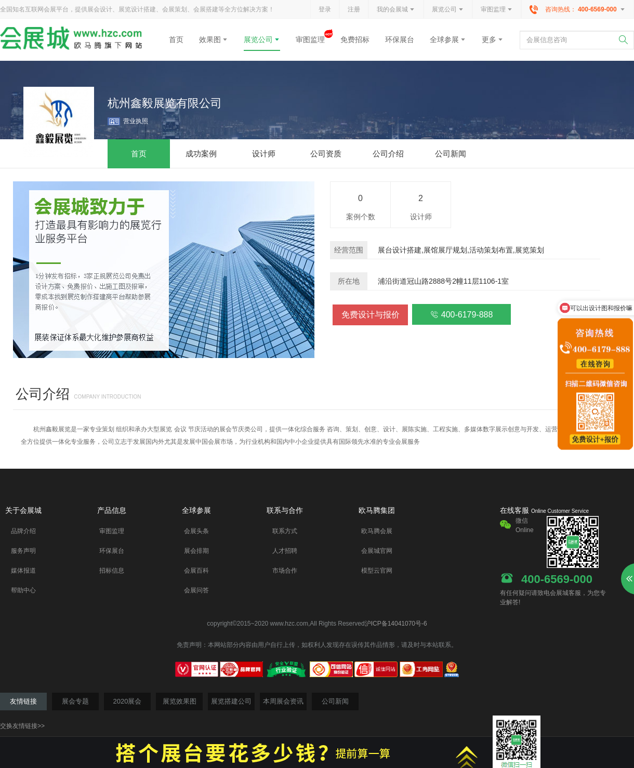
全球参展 (448, 39)
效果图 (213, 39)
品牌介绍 (23, 531)
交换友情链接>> (22, 726)
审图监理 (497, 10)
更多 (493, 39)
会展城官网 (376, 550)
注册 (354, 9)
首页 (176, 39)
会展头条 (196, 531)
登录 (325, 9)
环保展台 (399, 39)
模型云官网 (376, 570)
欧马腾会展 (376, 531)
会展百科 (196, 570)
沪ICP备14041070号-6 (396, 623)
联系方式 (284, 531)
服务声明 (23, 550)
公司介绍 (43, 394)
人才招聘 (284, 550)
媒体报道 (23, 570)
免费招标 (354, 39)
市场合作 (284, 570)
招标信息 (111, 570)
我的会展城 (396, 10)
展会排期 (196, 550)
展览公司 (448, 10)
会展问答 (196, 590)
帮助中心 (23, 590)
